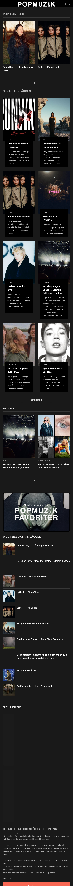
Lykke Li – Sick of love (16, 288)
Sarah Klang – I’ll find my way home (18, 69)
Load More (36, 400)
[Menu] (3, 4)
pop (44, 140)
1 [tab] (35, 83)
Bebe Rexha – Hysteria (50, 218)
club (45, 213)
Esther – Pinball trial (48, 67)
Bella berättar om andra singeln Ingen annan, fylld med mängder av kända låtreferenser (42, 656)
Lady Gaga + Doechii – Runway (18, 145)
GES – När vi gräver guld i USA (17, 370)
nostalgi (11, 365)
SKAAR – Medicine (26, 670)
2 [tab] (37, 83)
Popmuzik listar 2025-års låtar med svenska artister (53, 466)
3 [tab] (38, 83)
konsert (46, 283)
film (9, 140)
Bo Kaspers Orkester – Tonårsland (34, 686)
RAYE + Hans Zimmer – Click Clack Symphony (40, 639)
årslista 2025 (44, 461)
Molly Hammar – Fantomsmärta (52, 145)
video (9, 213)
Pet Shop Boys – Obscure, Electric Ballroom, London (52, 289)
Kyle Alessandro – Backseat (52, 370)
